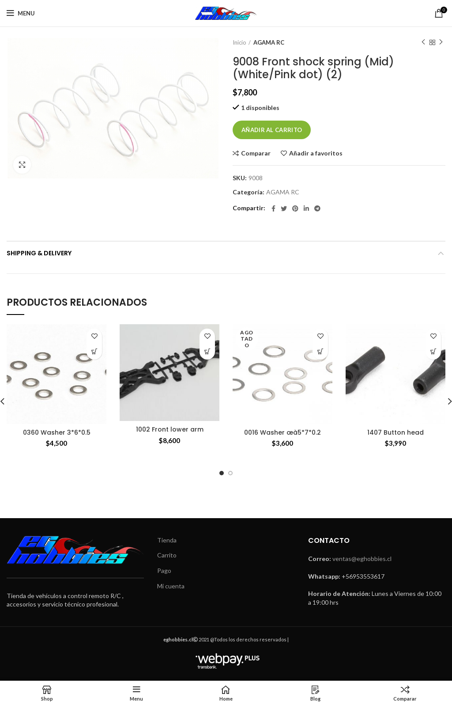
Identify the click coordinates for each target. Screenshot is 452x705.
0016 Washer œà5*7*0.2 (282, 432)
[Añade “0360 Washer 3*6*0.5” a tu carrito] (94, 352)
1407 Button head (395, 432)
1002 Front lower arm (169, 429)
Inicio (239, 42)
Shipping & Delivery (39, 253)
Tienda (167, 540)
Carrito (167, 555)
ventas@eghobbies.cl (362, 558)
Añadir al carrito (271, 129)
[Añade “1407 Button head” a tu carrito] (433, 352)
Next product (441, 42)
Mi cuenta (171, 586)
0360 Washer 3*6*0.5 (56, 432)
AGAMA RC (268, 42)
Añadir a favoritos (316, 153)
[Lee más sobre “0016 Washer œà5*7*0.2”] (320, 352)
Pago (164, 570)
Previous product (423, 42)
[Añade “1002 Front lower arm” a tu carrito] (207, 352)
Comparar (256, 153)
